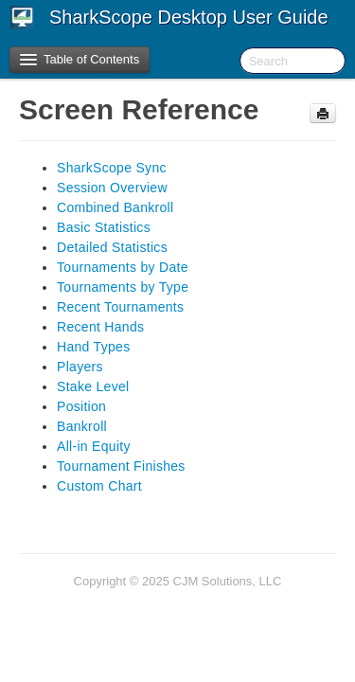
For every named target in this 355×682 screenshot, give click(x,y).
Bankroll (82, 426)
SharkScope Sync (112, 167)
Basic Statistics (104, 227)
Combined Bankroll (115, 207)
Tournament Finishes (121, 466)
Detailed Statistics (112, 247)
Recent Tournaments (120, 306)
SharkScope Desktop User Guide (188, 17)
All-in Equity (94, 446)
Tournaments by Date (122, 267)
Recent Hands (100, 326)
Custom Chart (99, 486)
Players (80, 366)
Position (81, 406)
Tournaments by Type (122, 287)
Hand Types (93, 346)
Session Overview (112, 187)
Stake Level (93, 386)
